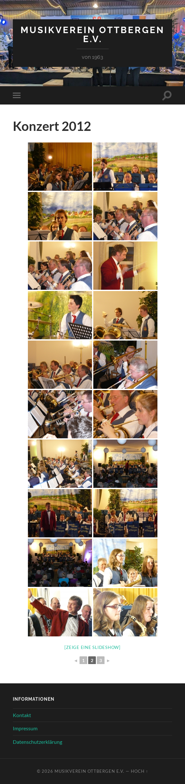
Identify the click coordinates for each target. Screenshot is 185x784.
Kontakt (22, 715)
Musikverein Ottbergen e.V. (92, 34)
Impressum (25, 728)
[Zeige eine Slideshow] (92, 647)
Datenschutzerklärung (37, 742)
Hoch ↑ (139, 771)
